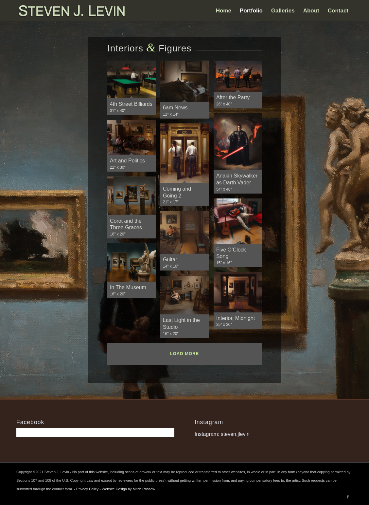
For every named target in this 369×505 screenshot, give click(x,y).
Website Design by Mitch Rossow (128, 489)
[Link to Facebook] (348, 497)
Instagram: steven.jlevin (222, 434)
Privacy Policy (87, 489)
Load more (184, 353)
